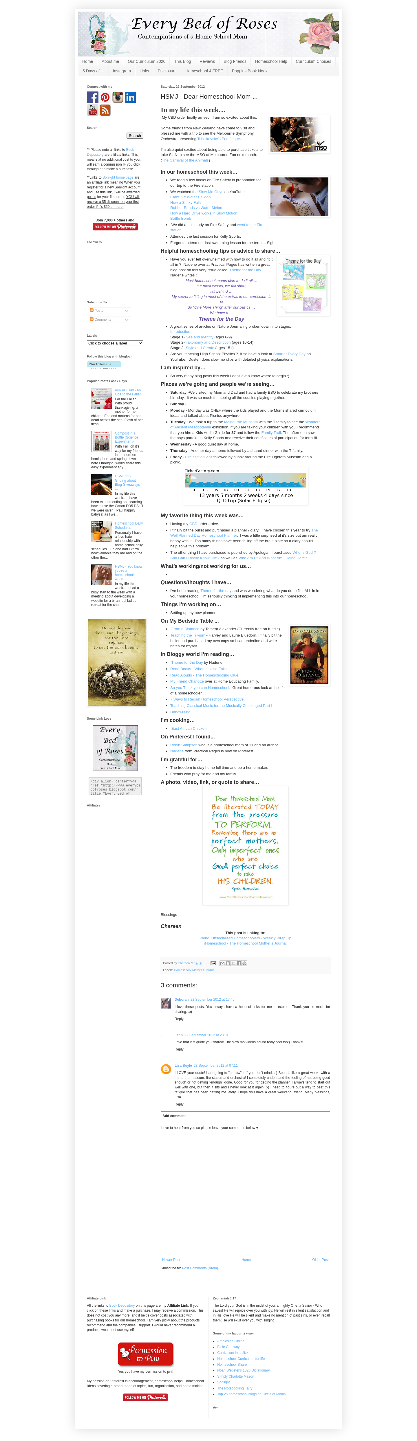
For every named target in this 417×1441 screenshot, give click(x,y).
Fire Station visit (198, 457)
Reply (179, 1019)
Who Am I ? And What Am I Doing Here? (272, 558)
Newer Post (171, 1260)
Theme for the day (215, 590)
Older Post (320, 1260)
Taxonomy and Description (208, 342)
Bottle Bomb (180, 218)
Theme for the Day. (245, 270)
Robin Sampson (183, 745)
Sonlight (223, 1382)
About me (110, 61)
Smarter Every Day (289, 354)
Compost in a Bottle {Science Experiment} (126, 437)
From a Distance (185, 629)
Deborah (182, 1000)
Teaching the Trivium (187, 635)
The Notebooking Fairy (234, 1388)
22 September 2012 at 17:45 (213, 1000)
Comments (100, 320)
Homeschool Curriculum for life (241, 1359)
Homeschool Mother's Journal (194, 970)
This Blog (182, 61)
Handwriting (180, 712)
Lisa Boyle (183, 1066)
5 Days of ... (93, 71)
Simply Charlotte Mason (235, 1376)
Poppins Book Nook (250, 71)
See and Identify (199, 337)
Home (87, 61)
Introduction (180, 331)
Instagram (122, 71)
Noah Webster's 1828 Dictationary (243, 1370)
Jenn (179, 1035)
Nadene (177, 751)
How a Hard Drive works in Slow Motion (203, 213)
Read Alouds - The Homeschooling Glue (204, 675)
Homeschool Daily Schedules (129, 525)
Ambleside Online (230, 1341)
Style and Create (200, 348)
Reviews (207, 61)
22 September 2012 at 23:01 (206, 1035)
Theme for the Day (187, 662)
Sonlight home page (118, 177)
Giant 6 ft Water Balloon (190, 197)
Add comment (174, 1116)
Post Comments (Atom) (200, 1268)
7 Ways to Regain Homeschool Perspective (207, 699)
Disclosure (167, 71)
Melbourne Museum (241, 422)
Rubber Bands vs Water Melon (196, 208)
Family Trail (271, 432)
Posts (96, 311)
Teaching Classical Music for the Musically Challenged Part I (221, 705)
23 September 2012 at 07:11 (216, 1066)
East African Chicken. (189, 728)
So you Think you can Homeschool (199, 687)
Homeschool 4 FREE (204, 71)
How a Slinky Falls (186, 202)
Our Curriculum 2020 (146, 61)
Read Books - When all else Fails (198, 669)
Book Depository (122, 1306)
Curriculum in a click (232, 1353)
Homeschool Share (232, 1365)
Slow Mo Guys (211, 192)
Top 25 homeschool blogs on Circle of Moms (251, 1394)
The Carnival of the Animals (185, 160)
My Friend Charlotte (187, 681)
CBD (193, 524)
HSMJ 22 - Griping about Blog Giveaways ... (127, 482)
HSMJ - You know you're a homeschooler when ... (128, 572)
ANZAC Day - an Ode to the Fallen (128, 392)
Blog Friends (235, 61)
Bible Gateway (228, 1347)
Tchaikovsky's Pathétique (218, 139)
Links (144, 71)
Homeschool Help (271, 61)
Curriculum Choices (313, 61)
